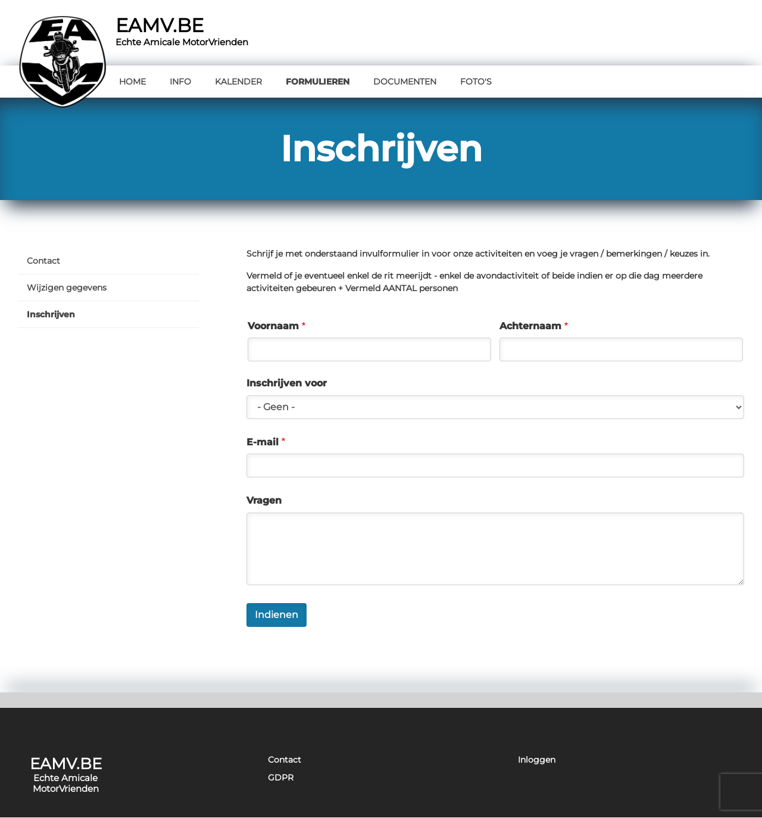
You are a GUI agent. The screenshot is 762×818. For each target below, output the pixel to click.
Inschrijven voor (286, 383)
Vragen (264, 500)
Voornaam (273, 326)
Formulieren (317, 81)
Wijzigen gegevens (67, 287)
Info (180, 81)
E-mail (262, 442)
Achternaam (530, 326)
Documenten (404, 81)
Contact (43, 260)
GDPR (280, 778)
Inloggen (536, 760)
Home (132, 81)
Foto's (476, 81)
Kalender (238, 81)
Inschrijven (51, 314)
